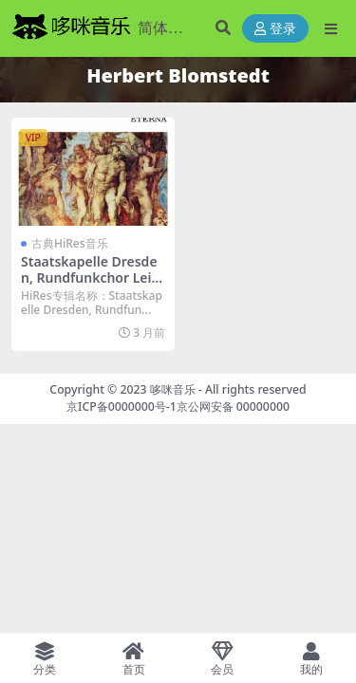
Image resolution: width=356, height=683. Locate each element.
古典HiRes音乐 (69, 243)
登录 (275, 29)
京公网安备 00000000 (233, 406)
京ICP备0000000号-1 (121, 406)
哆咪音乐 (173, 389)
